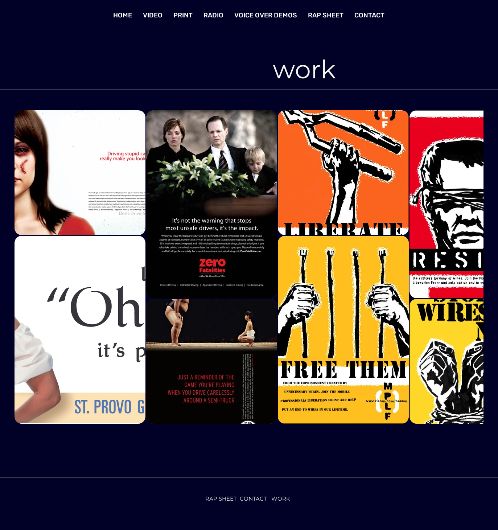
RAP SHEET (221, 498)
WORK (280, 498)
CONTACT (253, 498)
